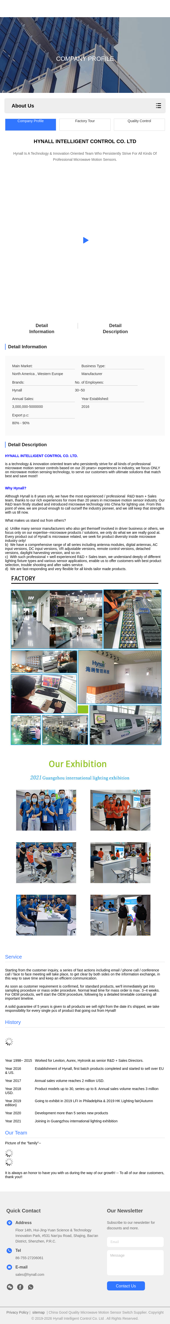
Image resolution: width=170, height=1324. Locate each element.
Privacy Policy (17, 1312)
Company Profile (30, 121)
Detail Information (41, 328)
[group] (85, 240)
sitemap (38, 1312)
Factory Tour (85, 121)
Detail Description (115, 328)
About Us (23, 106)
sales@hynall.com (29, 1275)
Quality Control (139, 121)
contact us (126, 1286)
